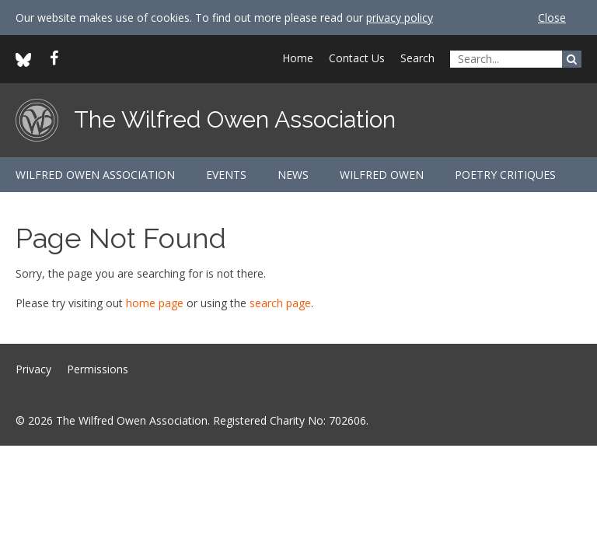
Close (552, 17)
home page (154, 303)
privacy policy (399, 17)
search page (280, 303)
